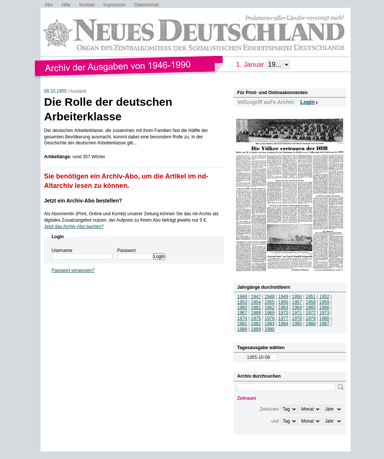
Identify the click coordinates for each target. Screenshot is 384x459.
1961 (256, 307)
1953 (242, 302)
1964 (297, 307)
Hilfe (66, 5)
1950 (297, 296)
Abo (49, 5)
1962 (270, 307)
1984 (283, 323)
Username (62, 250)
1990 (270, 329)
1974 (242, 318)
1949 (283, 296)
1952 (325, 296)
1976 (270, 318)
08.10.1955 (55, 91)
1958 (311, 302)
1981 (242, 323)
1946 (242, 296)
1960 (242, 307)
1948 (270, 296)
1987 (325, 323)
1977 (283, 318)
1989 (256, 329)
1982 (256, 323)
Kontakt (87, 5)
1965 (311, 307)
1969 (270, 312)
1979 (311, 318)
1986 (311, 323)
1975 (256, 318)
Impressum (115, 5)
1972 (311, 312)
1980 (325, 318)
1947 (256, 296)
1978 (297, 318)
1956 (283, 302)
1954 (256, 302)
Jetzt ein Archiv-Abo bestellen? (83, 201)
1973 (325, 312)
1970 (283, 312)
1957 (297, 302)
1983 (270, 323)
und (275, 421)
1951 (311, 296)
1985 (297, 323)
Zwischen (269, 409)
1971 (297, 312)
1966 (325, 307)
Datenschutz (146, 5)
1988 (242, 329)
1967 (242, 312)
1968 (256, 312)
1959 (325, 302)
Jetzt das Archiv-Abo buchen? (74, 226)
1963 (283, 307)
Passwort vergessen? (73, 270)
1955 (270, 302)
